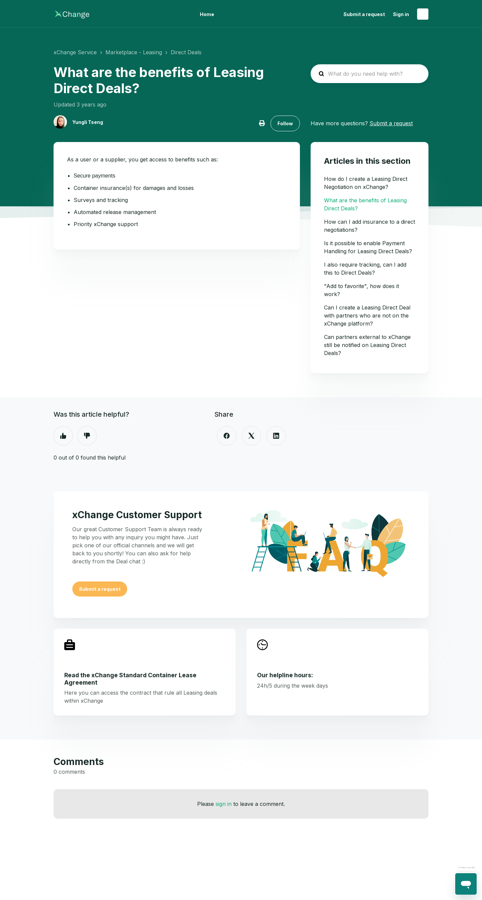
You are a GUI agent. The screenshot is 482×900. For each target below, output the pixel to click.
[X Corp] (251, 435)
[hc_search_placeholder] (369, 73)
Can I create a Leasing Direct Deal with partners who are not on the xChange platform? (367, 315)
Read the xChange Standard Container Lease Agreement (130, 679)
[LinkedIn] (276, 435)
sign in (224, 804)
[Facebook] (226, 435)
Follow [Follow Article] (285, 123)
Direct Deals (186, 52)
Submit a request (364, 14)
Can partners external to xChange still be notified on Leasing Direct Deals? (367, 345)
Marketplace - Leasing (133, 52)
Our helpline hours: (285, 675)
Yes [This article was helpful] (63, 435)
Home (207, 14)
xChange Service (75, 52)
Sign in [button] (401, 14)
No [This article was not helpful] (87, 435)
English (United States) (422, 14)
